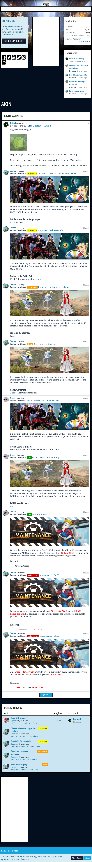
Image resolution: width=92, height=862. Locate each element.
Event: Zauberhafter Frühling (45, 457)
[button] (2, 3)
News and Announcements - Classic (25, 746)
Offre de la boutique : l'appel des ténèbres (57, 173)
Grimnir (13, 398)
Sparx (13, 721)
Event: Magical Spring (76, 91)
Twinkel (72, 61)
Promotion (42, 728)
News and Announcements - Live (24, 770)
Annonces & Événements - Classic (25, 736)
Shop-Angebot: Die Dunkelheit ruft (43, 401)
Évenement (42, 751)
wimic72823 (84, 41)
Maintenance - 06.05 (49, 575)
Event (45, 764)
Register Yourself (14, 41)
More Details (77, 858)
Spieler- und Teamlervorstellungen (25, 723)
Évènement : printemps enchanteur (54, 287)
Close (87, 858)
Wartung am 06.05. (41, 514)
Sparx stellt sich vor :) (76, 59)
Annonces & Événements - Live (24, 759)
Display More (46, 695)
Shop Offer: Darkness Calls (78, 75)
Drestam (72, 71)
